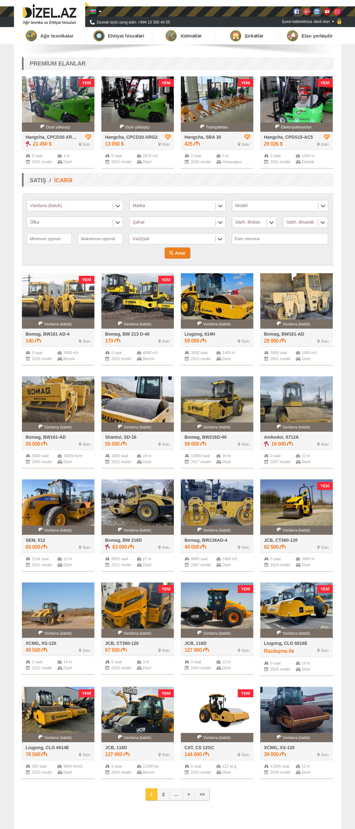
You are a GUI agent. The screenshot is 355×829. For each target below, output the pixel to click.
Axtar (180, 253)
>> (202, 794)
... (176, 794)
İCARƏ (63, 180)
